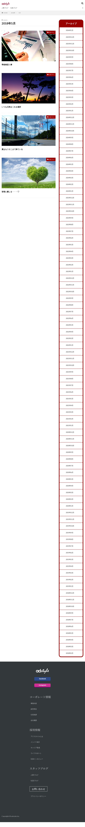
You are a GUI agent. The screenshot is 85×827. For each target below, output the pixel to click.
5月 (20, 13)
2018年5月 (69, 638)
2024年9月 (69, 138)
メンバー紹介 (35, 747)
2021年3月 (69, 415)
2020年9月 (69, 456)
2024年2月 (69, 186)
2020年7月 (69, 469)
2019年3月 (69, 577)
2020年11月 (70, 442)
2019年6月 (69, 557)
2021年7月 (69, 388)
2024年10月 (70, 132)
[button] (38, 793)
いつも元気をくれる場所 (16, 106)
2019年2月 (69, 584)
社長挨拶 (34, 719)
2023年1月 (69, 273)
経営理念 (34, 714)
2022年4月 (69, 334)
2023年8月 (69, 226)
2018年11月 (70, 604)
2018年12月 (70, 597)
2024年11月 (70, 125)
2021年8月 (69, 381)
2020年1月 (69, 510)
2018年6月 (69, 631)
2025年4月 (69, 91)
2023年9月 (69, 219)
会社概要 (34, 725)
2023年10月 (70, 213)
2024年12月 (70, 118)
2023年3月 (69, 260)
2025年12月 (70, 37)
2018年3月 (69, 651)
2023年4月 (69, 253)
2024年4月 (69, 172)
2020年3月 (69, 496)
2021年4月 (69, 408)
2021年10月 (70, 368)
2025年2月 (69, 105)
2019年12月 (70, 516)
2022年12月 (70, 280)
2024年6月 (69, 159)
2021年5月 (69, 402)
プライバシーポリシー (38, 801)
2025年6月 (69, 78)
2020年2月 (69, 503)
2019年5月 (69, 564)
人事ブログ (5, 8)
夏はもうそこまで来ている (18, 148)
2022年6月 (69, 321)
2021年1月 (69, 429)
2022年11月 (70, 287)
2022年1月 (69, 348)
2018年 (13, 13)
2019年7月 (69, 550)
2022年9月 (69, 300)
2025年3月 (69, 98)
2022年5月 (69, 327)
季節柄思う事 (10, 64)
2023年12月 (70, 199)
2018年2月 (69, 658)
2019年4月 (69, 570)
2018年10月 (70, 611)
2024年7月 (69, 152)
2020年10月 (70, 449)
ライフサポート (36, 758)
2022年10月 (70, 294)
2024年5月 (69, 165)
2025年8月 (69, 64)
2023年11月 (70, 206)
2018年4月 (69, 645)
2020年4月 (69, 489)
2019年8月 (69, 543)
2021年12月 (70, 354)
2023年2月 (69, 267)
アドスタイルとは (37, 741)
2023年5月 (69, 246)
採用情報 (35, 735)
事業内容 (34, 708)
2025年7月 (69, 71)
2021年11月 (70, 361)
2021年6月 (69, 395)
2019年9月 (69, 537)
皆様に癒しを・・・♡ (15, 191)
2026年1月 (69, 30)
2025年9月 (69, 57)
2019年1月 (69, 591)
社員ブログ (15, 8)
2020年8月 (69, 462)
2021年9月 (69, 375)
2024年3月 (69, 179)
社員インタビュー (37, 764)
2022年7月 (69, 314)
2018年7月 (69, 624)
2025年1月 (69, 111)
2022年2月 (69, 341)
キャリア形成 (35, 752)
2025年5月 (69, 84)
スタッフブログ (39, 773)
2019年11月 (70, 523)
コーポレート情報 (40, 702)
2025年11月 (70, 44)
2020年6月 (69, 476)
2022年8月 (69, 307)
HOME (6, 13)
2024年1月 (69, 192)
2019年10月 (70, 530)
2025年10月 (70, 51)
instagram (42, 690)
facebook (42, 683)
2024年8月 (69, 145)
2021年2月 (69, 422)
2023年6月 (69, 240)
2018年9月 (69, 618)
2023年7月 (69, 233)
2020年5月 (69, 483)
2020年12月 (70, 435)
